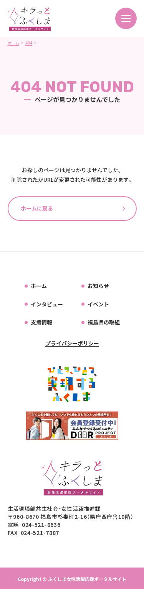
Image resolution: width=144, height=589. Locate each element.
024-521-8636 (41, 524)
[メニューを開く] (126, 18)
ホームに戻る (37, 208)
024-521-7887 (40, 532)
